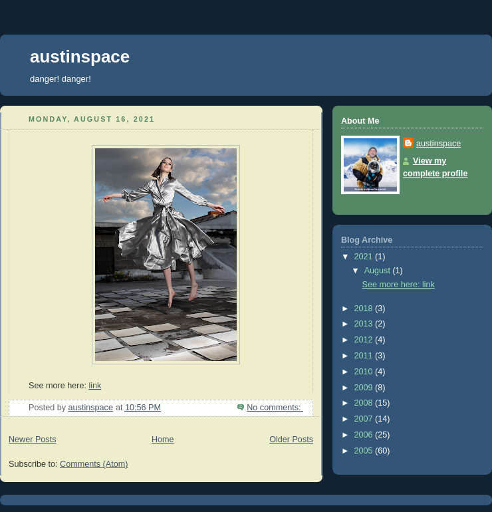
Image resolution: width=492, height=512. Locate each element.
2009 (365, 387)
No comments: (275, 407)
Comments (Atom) (94, 464)
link (94, 385)
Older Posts (291, 439)
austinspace (80, 56)
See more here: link (398, 284)
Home (163, 439)
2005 (365, 450)
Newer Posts (32, 439)
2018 (365, 308)
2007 (365, 419)
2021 (365, 256)
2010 (365, 371)
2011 (365, 355)
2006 (365, 435)
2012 (365, 339)
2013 (365, 323)
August (378, 270)
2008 (365, 403)
